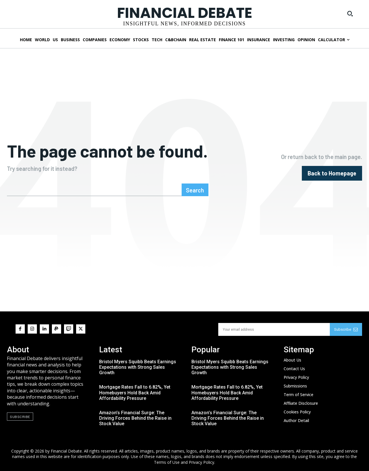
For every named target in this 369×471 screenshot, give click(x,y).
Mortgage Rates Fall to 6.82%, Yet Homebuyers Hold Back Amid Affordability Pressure (134, 392)
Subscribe (346, 329)
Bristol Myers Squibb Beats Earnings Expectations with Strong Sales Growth (137, 367)
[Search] (195, 190)
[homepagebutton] (332, 173)
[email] (274, 329)
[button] (350, 13)
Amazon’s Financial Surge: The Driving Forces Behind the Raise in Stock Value (135, 418)
